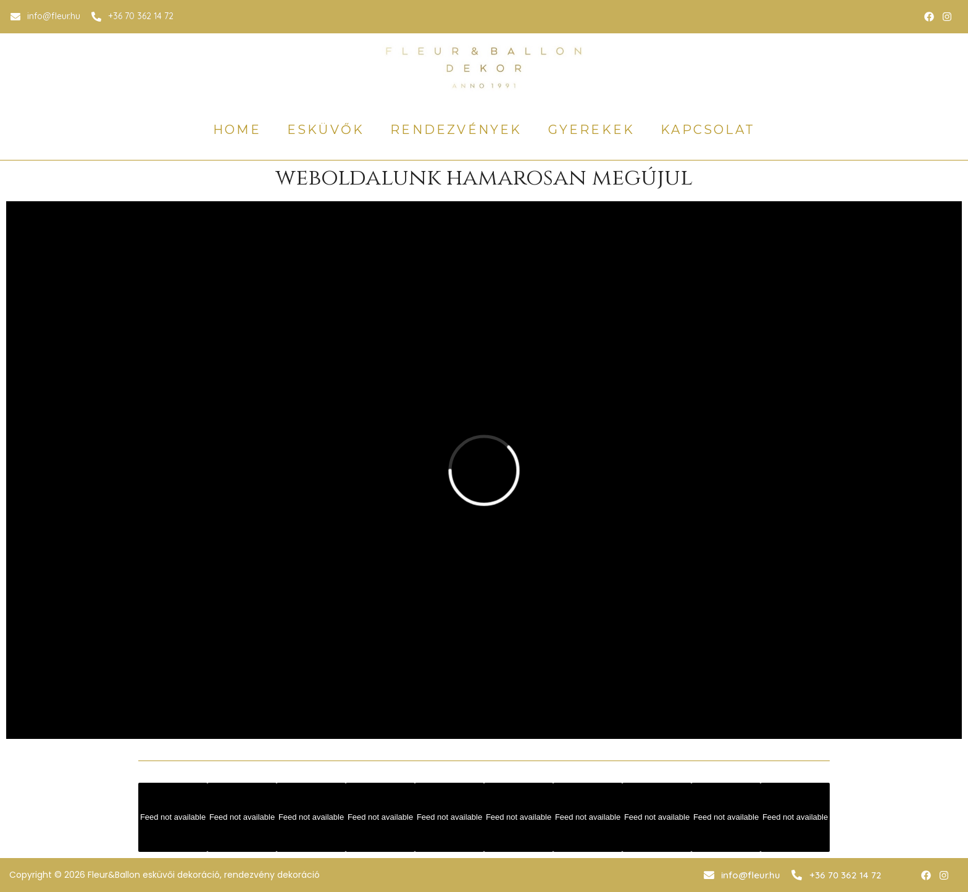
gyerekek (591, 129)
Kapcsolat (708, 129)
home (237, 129)
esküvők (325, 129)
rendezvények (456, 129)
